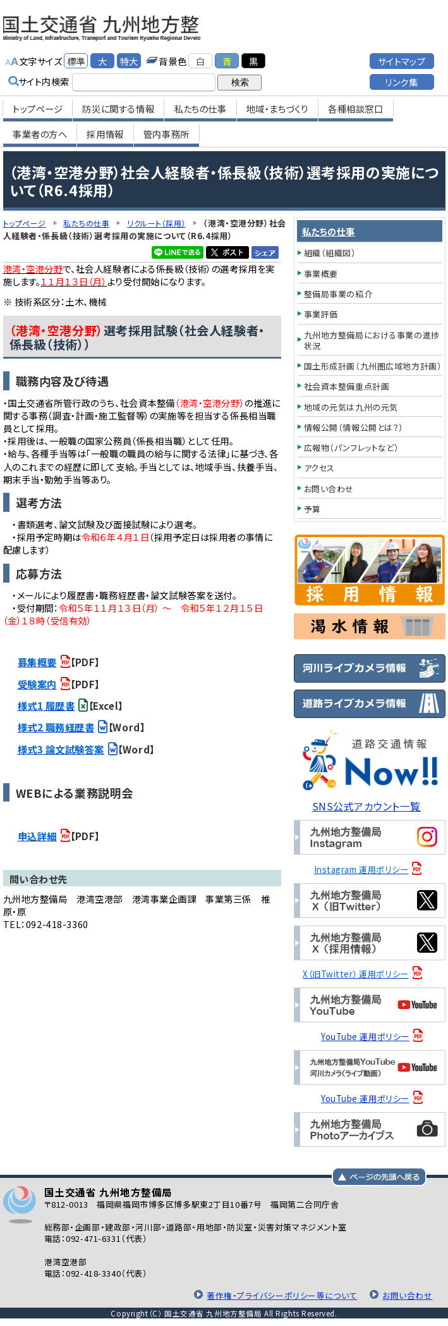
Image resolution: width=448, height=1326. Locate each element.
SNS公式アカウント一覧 (370, 806)
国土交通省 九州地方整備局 (137, 25)
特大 (129, 55)
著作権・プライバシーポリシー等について (273, 1295)
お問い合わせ (405, 1295)
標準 (76, 55)
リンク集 (401, 76)
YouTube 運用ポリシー (367, 1036)
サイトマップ (401, 55)
